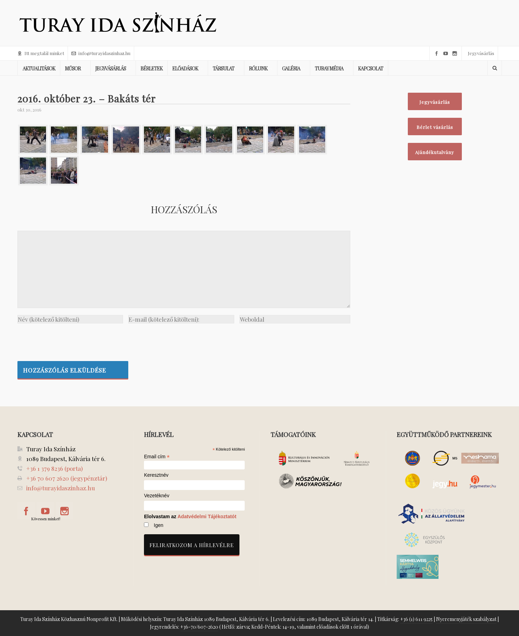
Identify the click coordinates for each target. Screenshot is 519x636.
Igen (158, 525)
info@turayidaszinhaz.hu (100, 53)
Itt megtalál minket (40, 53)
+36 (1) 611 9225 (416, 619)
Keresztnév (156, 475)
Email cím (157, 456)
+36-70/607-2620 (199, 626)
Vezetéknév (156, 495)
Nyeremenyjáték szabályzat (466, 619)
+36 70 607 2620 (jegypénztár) (66, 478)
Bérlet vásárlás (435, 127)
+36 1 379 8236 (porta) (54, 468)
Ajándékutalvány (434, 152)
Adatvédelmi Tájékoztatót (206, 516)
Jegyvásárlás (481, 53)
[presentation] (70, 340)
